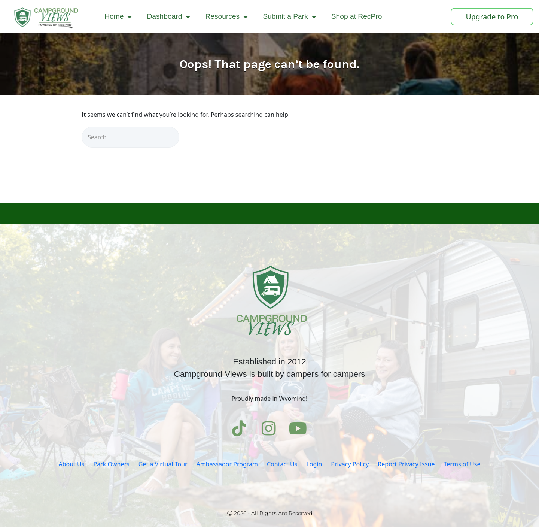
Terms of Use (462, 464)
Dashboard (168, 16)
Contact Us (282, 464)
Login (314, 464)
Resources (226, 16)
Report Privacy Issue (406, 464)
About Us (72, 464)
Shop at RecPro (356, 16)
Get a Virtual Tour (163, 464)
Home (118, 16)
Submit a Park (289, 16)
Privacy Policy (350, 464)
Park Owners (111, 464)
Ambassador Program (227, 464)
